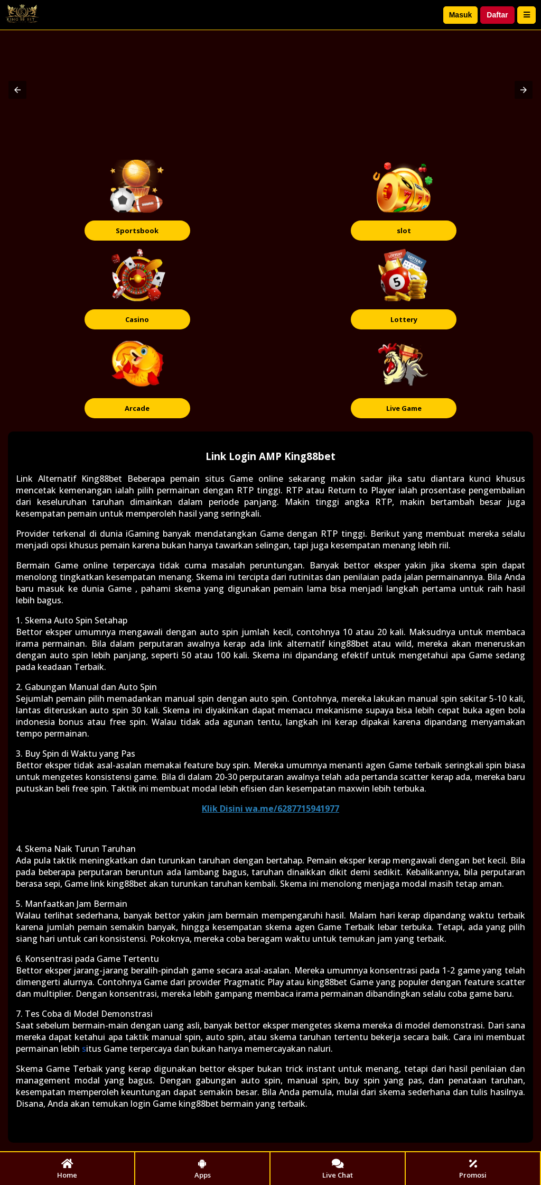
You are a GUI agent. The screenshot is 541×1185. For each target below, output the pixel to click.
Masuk (460, 15)
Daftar (497, 15)
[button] (17, 90)
